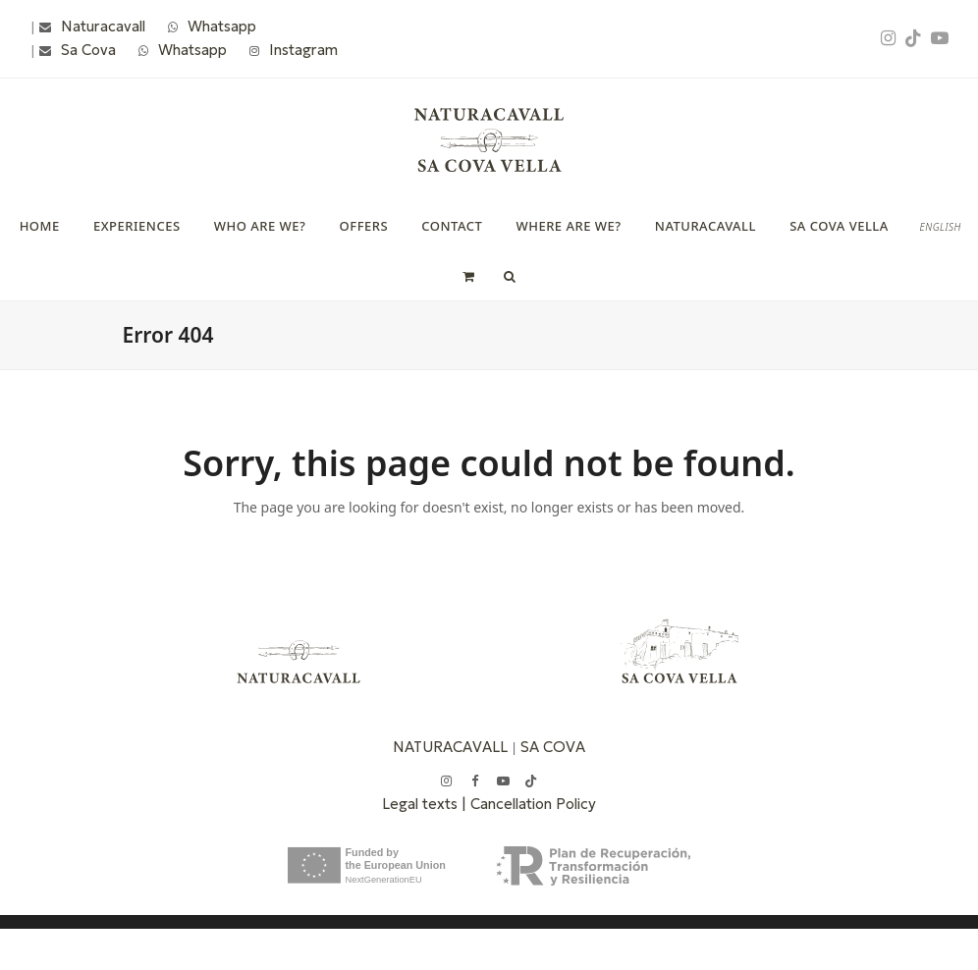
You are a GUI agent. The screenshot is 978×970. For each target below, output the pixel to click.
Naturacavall (103, 26)
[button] (468, 275)
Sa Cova (88, 49)
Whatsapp (222, 26)
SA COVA (552, 746)
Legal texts (422, 803)
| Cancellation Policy (529, 803)
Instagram (303, 49)
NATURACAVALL (450, 746)
